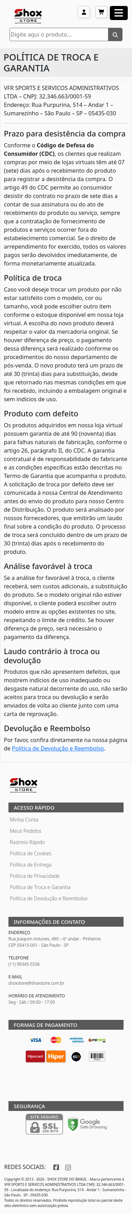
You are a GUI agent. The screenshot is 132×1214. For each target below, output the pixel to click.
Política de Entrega (30, 864)
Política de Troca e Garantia (40, 887)
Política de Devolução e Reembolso (58, 748)
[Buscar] (115, 34)
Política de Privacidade (35, 876)
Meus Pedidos (25, 831)
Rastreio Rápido (27, 842)
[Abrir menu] (119, 13)
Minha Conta (24, 819)
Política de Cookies (30, 853)
